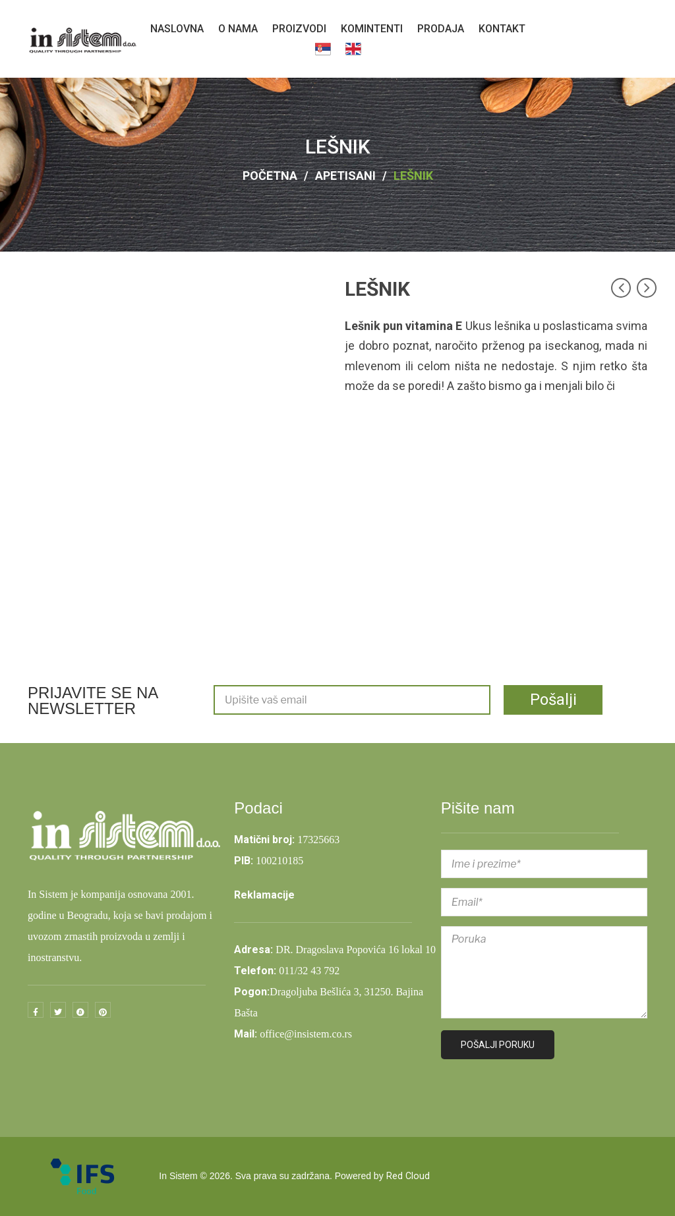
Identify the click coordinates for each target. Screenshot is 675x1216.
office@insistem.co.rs (306, 1033)
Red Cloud (408, 1176)
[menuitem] (177, 29)
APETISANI (345, 175)
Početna (270, 175)
